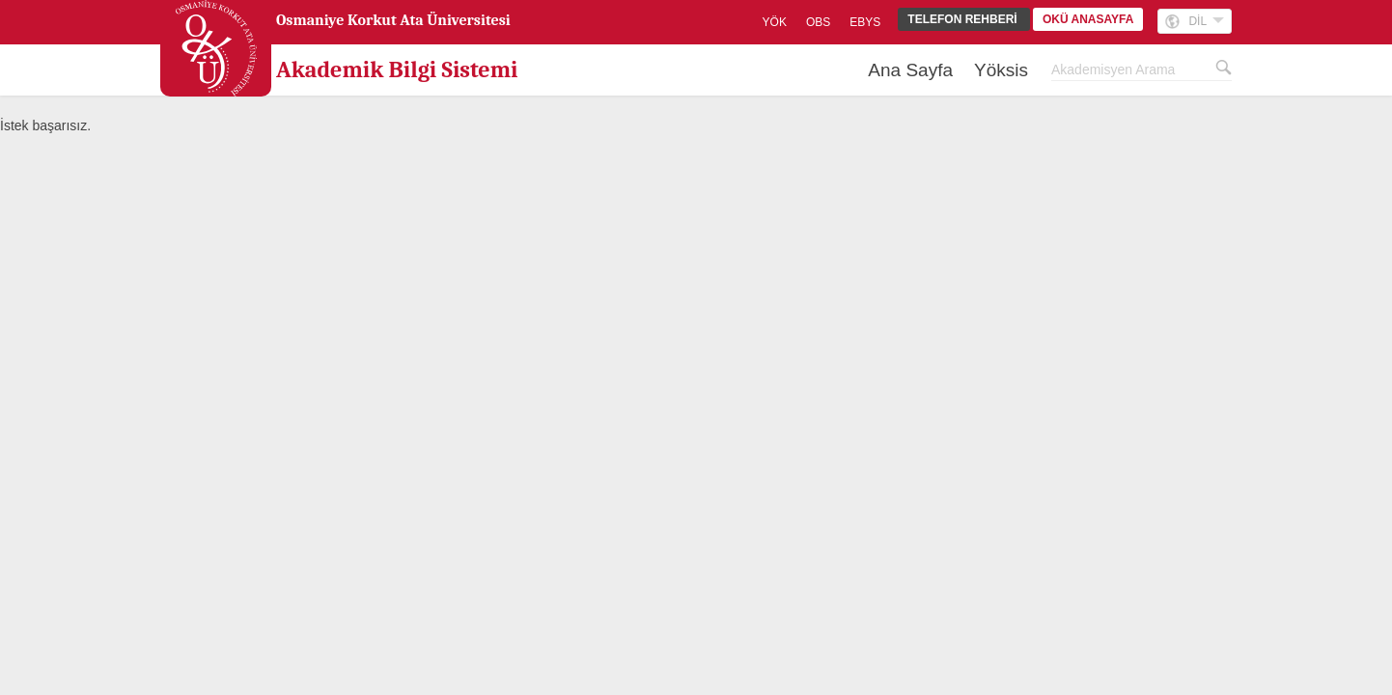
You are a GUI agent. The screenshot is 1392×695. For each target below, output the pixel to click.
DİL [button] (1206, 21)
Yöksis (1001, 70)
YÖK (775, 22)
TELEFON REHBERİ (963, 19)
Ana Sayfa (910, 70)
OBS (818, 22)
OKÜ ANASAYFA (1088, 19)
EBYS (864, 22)
